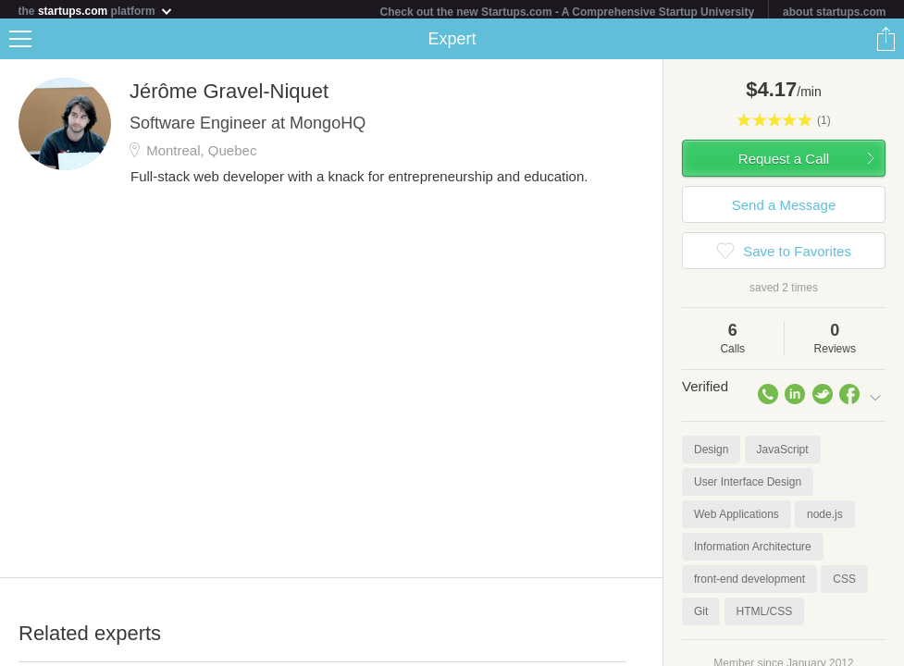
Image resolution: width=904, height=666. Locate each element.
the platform (96, 11)
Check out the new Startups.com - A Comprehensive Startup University (567, 12)
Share (885, 42)
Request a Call (783, 162)
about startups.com (834, 12)
